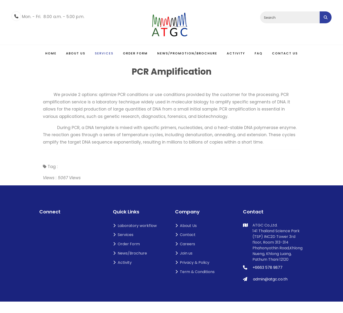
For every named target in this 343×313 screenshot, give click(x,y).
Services (104, 53)
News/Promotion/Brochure (187, 53)
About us (75, 53)
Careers (185, 244)
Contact (185, 234)
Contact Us (285, 53)
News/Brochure (130, 253)
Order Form (135, 53)
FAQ (258, 53)
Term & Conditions (195, 271)
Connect (50, 211)
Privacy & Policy (192, 262)
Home (50, 53)
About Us (186, 225)
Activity (236, 53)
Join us (183, 253)
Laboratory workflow (135, 225)
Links (247, 291)
